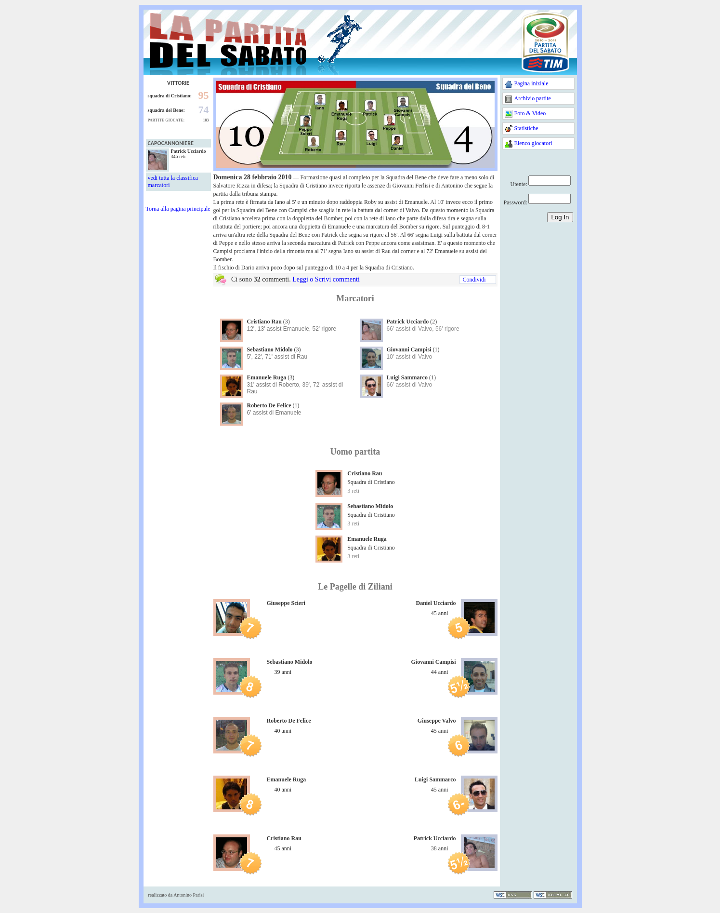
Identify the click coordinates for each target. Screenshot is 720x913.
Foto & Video (530, 113)
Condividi (473, 279)
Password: (515, 202)
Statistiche (526, 128)
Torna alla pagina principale (178, 208)
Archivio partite (532, 98)
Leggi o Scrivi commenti (326, 279)
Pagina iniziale (531, 83)
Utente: (519, 184)
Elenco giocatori (533, 143)
